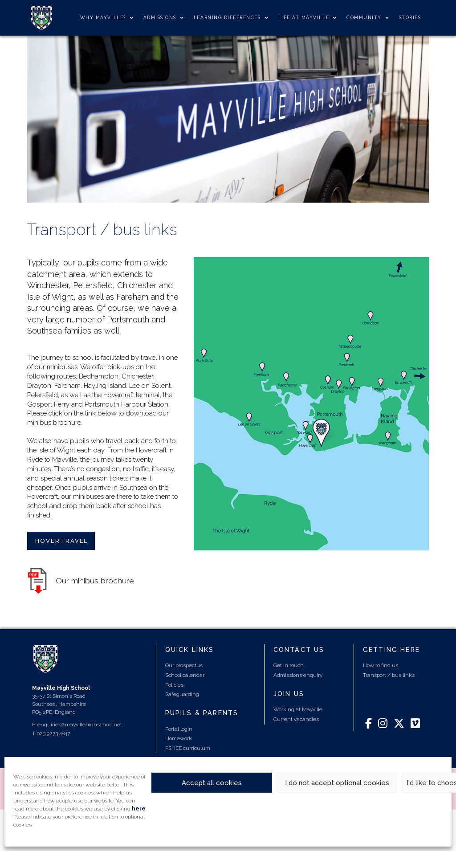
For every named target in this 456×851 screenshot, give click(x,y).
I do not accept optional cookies (337, 783)
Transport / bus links (389, 675)
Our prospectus (184, 665)
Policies (174, 685)
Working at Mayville (297, 709)
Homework (178, 738)
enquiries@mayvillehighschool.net (79, 724)
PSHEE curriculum (187, 748)
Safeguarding (182, 694)
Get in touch (288, 665)
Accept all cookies (212, 783)
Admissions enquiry (297, 675)
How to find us (380, 665)
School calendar (184, 675)
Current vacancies (296, 719)
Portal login (178, 729)
